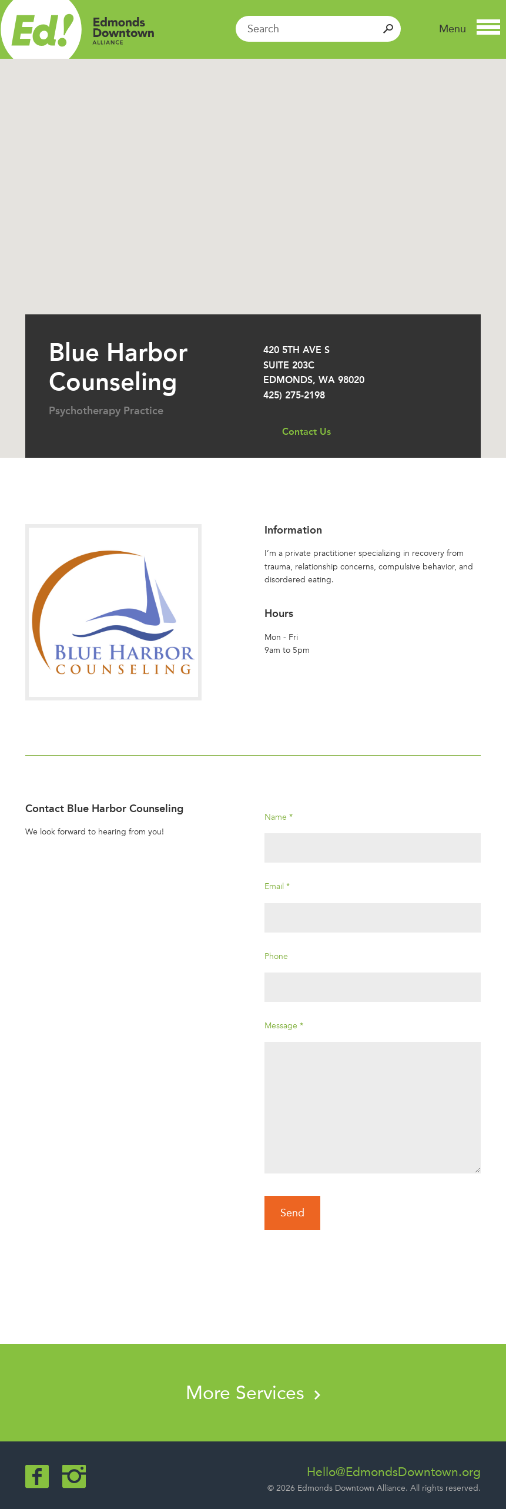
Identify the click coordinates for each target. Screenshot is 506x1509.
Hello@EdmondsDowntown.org (394, 1472)
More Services (253, 1392)
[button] (469, 29)
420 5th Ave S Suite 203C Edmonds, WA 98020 (313, 364)
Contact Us (306, 431)
